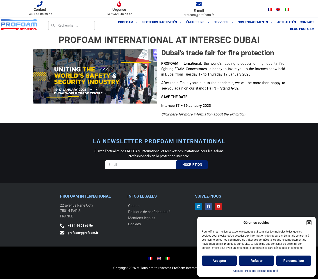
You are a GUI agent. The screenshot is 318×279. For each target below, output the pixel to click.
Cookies (238, 270)
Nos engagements (255, 22)
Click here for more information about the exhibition (203, 114)
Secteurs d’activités (162, 22)
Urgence (119, 9)
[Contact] (40, 4)
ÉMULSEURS (198, 22)
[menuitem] (270, 9)
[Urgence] (119, 4)
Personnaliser (293, 261)
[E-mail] (199, 4)
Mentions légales (141, 218)
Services (224, 22)
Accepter (219, 261)
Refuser (256, 261)
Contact (40, 9)
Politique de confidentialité (261, 270)
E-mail (199, 11)
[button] (309, 222)
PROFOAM (128, 22)
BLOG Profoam (302, 29)
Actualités (286, 22)
